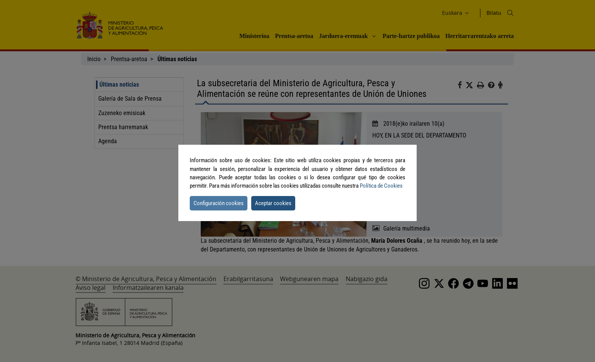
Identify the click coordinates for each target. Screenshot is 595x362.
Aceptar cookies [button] (273, 203)
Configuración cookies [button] (219, 203)
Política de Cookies (381, 185)
